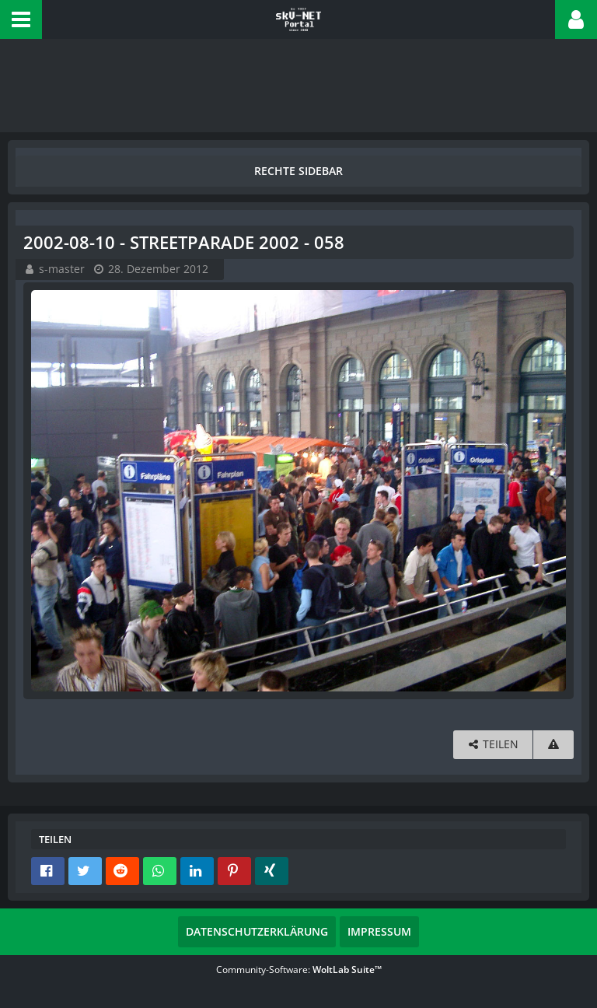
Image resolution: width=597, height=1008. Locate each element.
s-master (62, 268)
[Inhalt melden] (553, 744)
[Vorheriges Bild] (46, 490)
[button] (21, 19)
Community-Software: (299, 969)
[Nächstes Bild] (550, 490)
